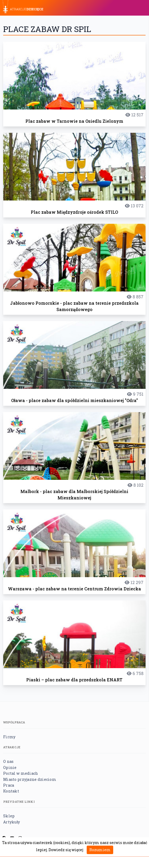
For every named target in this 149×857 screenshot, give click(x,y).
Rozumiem (100, 849)
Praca (8, 785)
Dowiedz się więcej (66, 849)
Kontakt (11, 791)
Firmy (9, 736)
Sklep (9, 815)
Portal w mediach (20, 773)
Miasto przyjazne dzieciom (29, 779)
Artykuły (11, 821)
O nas (8, 761)
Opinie (10, 767)
